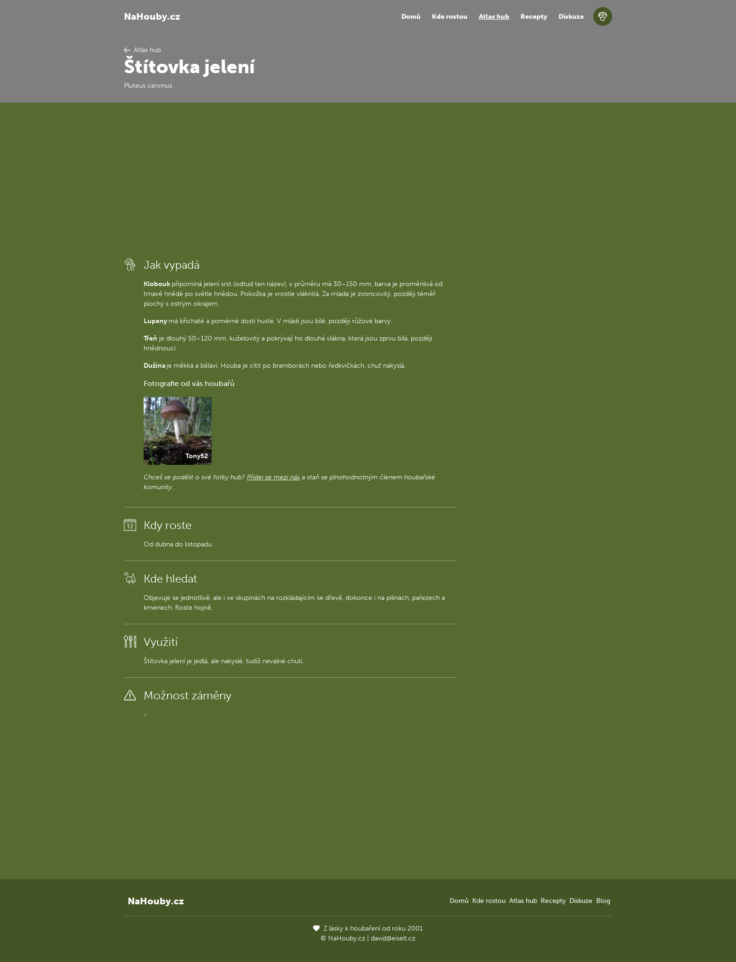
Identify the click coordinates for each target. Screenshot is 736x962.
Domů (411, 17)
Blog (603, 901)
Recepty (534, 17)
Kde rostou (450, 17)
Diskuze (571, 17)
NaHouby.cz (152, 16)
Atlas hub (494, 17)
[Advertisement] (290, 179)
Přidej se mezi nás (273, 477)
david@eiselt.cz (393, 938)
